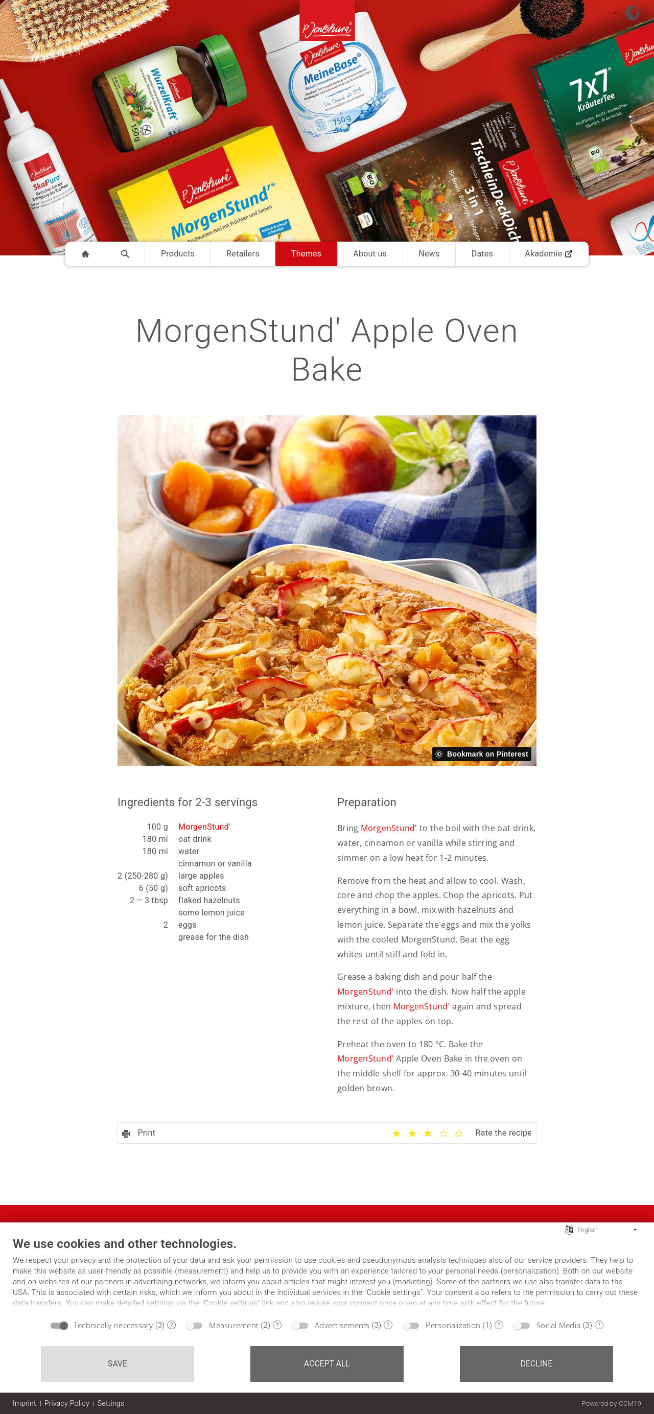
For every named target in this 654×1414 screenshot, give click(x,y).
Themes (306, 253)
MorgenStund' (204, 827)
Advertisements (342, 1325)
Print (138, 1133)
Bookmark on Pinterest (487, 754)
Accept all (327, 1364)
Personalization (453, 1325)
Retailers (242, 253)
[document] (327, 1275)
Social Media (558, 1325)
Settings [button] (111, 1403)
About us (370, 253)
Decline (537, 1364)
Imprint (24, 1403)
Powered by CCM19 (611, 1403)
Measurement (234, 1325)
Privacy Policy (66, 1403)
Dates (482, 253)
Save (117, 1364)
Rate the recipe (504, 1133)
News (428, 253)
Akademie (549, 253)
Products (178, 253)
